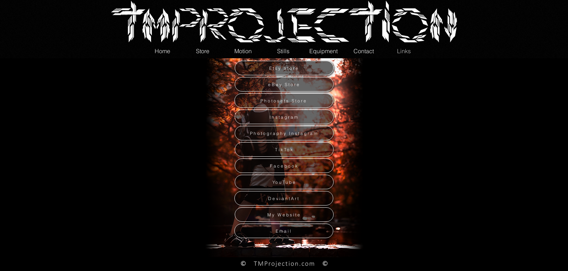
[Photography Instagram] (284, 133)
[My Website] (284, 214)
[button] (243, 51)
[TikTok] (284, 149)
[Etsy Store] (284, 68)
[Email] (283, 231)
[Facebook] (284, 165)
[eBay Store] (284, 84)
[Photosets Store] (283, 100)
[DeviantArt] (283, 198)
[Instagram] (284, 117)
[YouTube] (284, 182)
